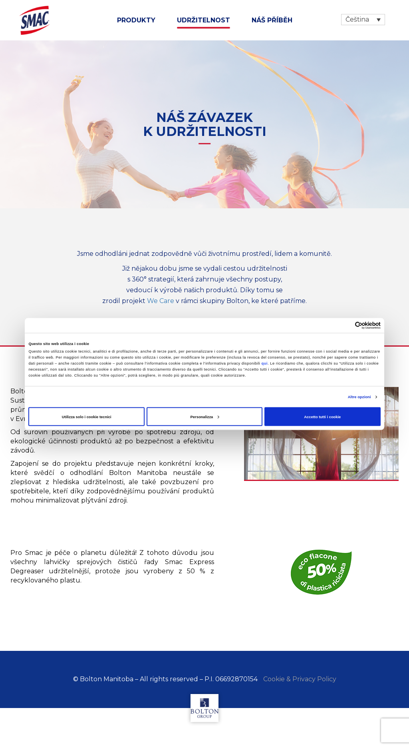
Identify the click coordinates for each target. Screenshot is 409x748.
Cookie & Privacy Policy (299, 679)
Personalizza (205, 417)
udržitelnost (203, 20)
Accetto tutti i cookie (322, 417)
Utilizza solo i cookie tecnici (86, 417)
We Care (160, 301)
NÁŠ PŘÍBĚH (272, 20)
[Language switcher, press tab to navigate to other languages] (363, 19)
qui (265, 363)
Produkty (136, 20)
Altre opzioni (359, 397)
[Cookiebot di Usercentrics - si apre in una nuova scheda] (346, 325)
